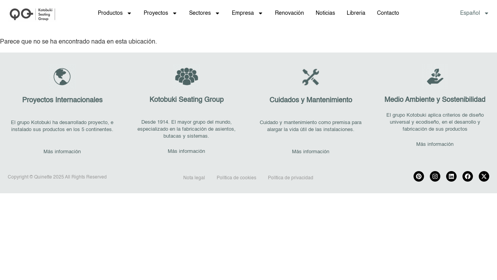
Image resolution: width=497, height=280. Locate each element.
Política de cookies (236, 178)
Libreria (356, 13)
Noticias (325, 13)
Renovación (289, 13)
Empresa (247, 13)
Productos (115, 13)
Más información (62, 151)
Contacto (388, 13)
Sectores (204, 13)
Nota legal (194, 178)
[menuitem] (474, 13)
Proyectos (160, 13)
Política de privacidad (290, 178)
